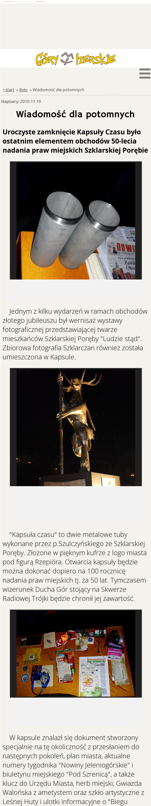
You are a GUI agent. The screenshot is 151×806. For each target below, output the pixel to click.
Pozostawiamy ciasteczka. (9, 1)
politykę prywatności (40, 1)
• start (8, 89)
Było (23, 89)
